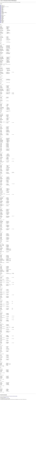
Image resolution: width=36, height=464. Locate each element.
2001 (0, 16)
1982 (0, 5)
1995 (0, 12)
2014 (0, 24)
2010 (0, 21)
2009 (0, 361)
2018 (0, 26)
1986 (0, 7)
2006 (0, 19)
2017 (0, 442)
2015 (0, 427)
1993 (0, 11)
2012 (0, 22)
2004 (0, 18)
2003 (0, 17)
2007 (0, 333)
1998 (0, 14)
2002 (0, 268)
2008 (0, 20)
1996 (0, 13)
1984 (0, 6)
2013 (0, 410)
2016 (0, 25)
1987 (0, 8)
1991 (0, 10)
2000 (0, 15)
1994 (0, 157)
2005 (0, 307)
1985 (0, 63)
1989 (0, 9)
